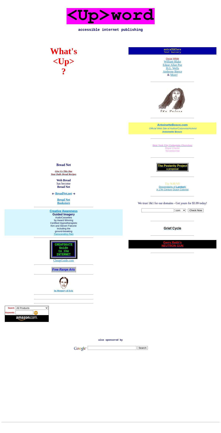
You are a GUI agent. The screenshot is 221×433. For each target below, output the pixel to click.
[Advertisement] (110, 397)
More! (174, 76)
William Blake (172, 63)
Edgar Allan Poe (172, 66)
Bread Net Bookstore (63, 202)
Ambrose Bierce (172, 73)
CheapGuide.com (63, 264)
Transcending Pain (63, 235)
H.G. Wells (172, 70)
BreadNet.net (63, 194)
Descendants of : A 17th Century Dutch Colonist (172, 190)
